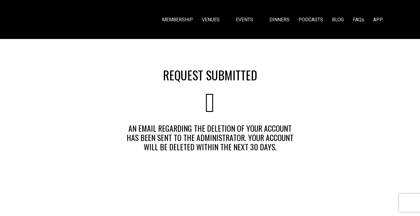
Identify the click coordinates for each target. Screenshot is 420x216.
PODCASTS (310, 19)
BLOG (338, 19)
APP (378, 19)
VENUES (214, 19)
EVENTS (248, 19)
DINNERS (279, 19)
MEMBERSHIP (177, 19)
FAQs (358, 19)
